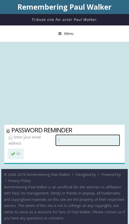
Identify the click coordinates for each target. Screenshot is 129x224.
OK (15, 154)
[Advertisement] (64, 84)
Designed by (85, 174)
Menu (68, 33)
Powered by (111, 174)
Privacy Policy (19, 180)
